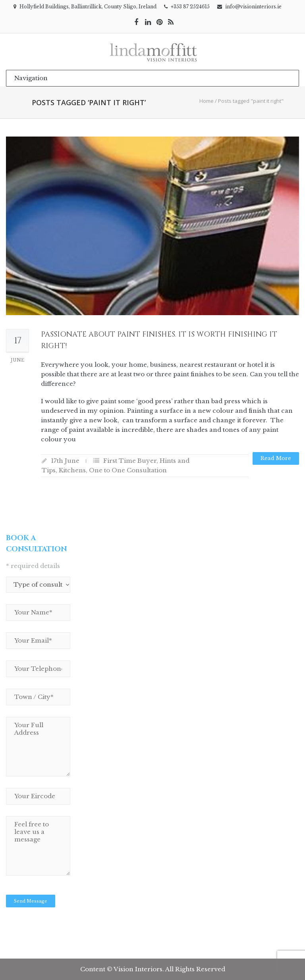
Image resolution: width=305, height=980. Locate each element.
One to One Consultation (128, 470)
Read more (276, 458)
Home (206, 100)
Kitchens (72, 470)
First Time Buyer (129, 460)
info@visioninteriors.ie (253, 7)
